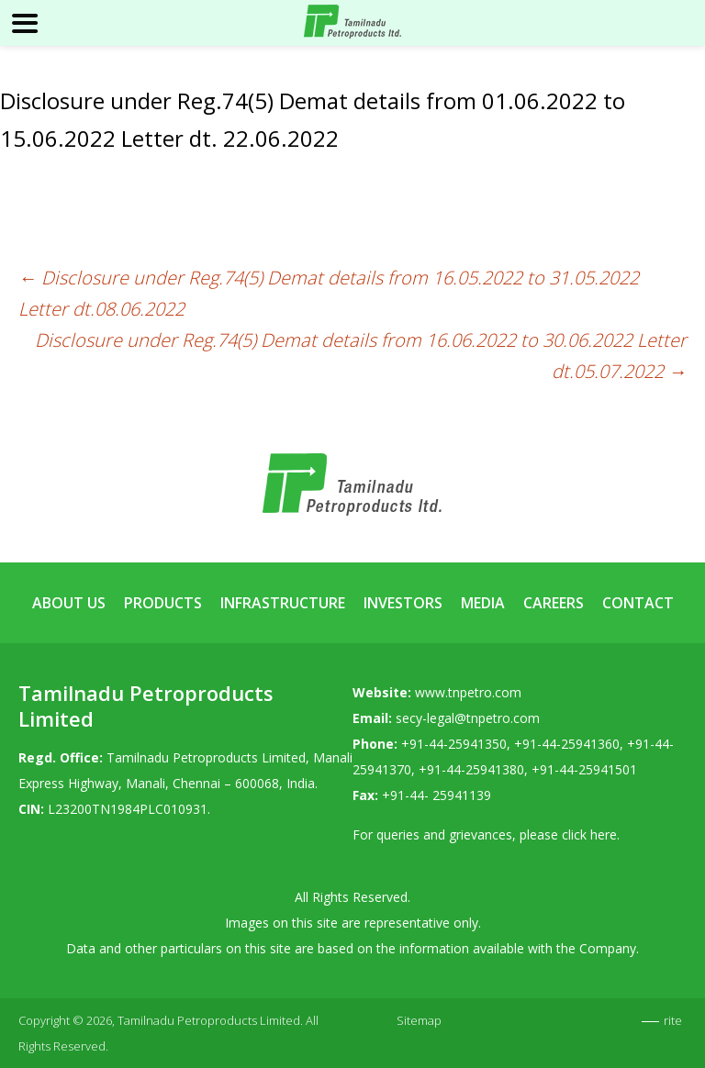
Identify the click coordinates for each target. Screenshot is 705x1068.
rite (673, 1020)
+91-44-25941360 (567, 743)
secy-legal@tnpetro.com (468, 718)
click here (589, 834)
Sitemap (419, 1020)
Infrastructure (282, 603)
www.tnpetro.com (468, 692)
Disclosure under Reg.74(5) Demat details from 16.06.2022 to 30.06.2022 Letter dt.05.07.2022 (361, 356)
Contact (638, 603)
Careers (553, 603)
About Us (69, 603)
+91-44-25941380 (471, 769)
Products (163, 603)
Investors (403, 603)
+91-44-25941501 (584, 769)
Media (483, 603)
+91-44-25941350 (454, 743)
